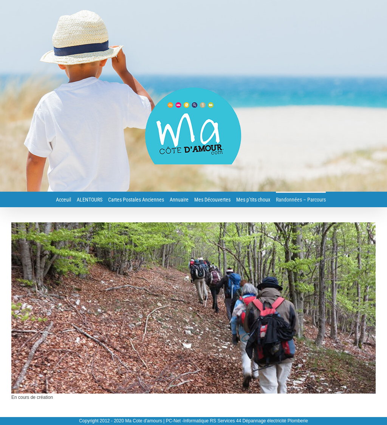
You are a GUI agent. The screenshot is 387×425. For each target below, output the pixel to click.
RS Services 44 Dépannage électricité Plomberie (259, 420)
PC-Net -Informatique (187, 420)
